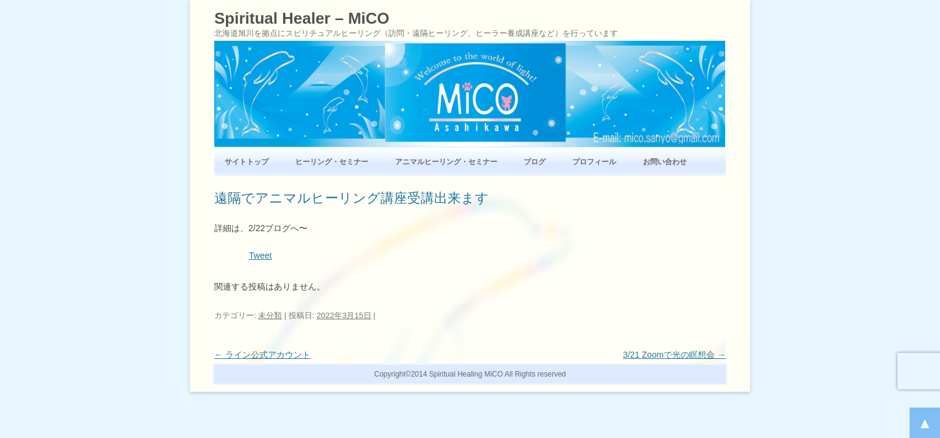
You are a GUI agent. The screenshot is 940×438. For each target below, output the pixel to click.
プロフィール (594, 162)
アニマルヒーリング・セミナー (446, 162)
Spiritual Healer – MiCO (302, 18)
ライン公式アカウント (262, 355)
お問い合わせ (665, 162)
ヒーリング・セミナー (331, 162)
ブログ (534, 162)
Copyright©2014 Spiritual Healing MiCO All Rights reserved (470, 374)
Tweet (260, 255)
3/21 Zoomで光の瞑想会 (674, 355)
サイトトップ (246, 162)
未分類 (270, 315)
